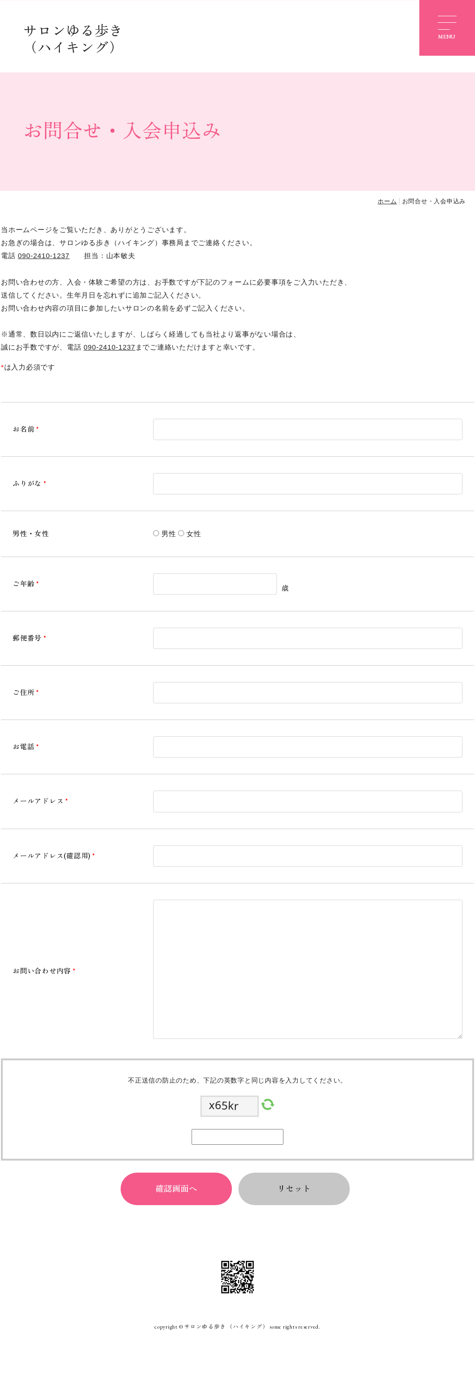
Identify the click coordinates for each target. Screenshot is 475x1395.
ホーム (387, 201)
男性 (168, 534)
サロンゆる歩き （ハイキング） (73, 39)
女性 (193, 534)
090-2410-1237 (44, 256)
